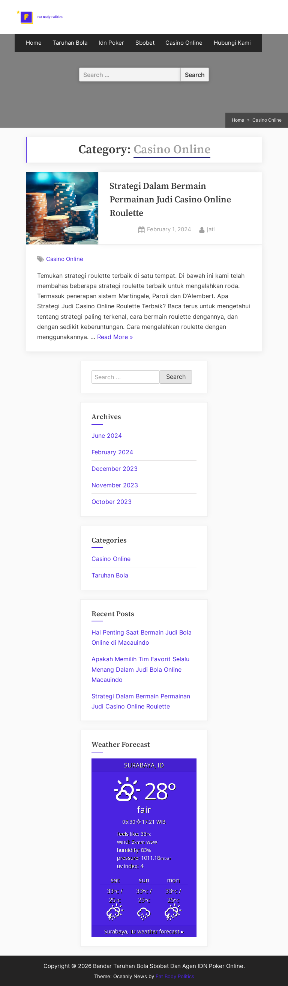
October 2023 (112, 501)
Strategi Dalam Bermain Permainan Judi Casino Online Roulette (170, 200)
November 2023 (115, 485)
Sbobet (144, 42)
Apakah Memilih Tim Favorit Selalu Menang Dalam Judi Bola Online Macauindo (140, 669)
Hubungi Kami (232, 42)
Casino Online (183, 42)
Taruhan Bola (69, 42)
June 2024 (107, 435)
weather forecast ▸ (144, 931)
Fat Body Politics (175, 976)
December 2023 (115, 468)
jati (211, 229)
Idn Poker (111, 42)
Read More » (115, 337)
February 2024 (112, 452)
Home (34, 42)
